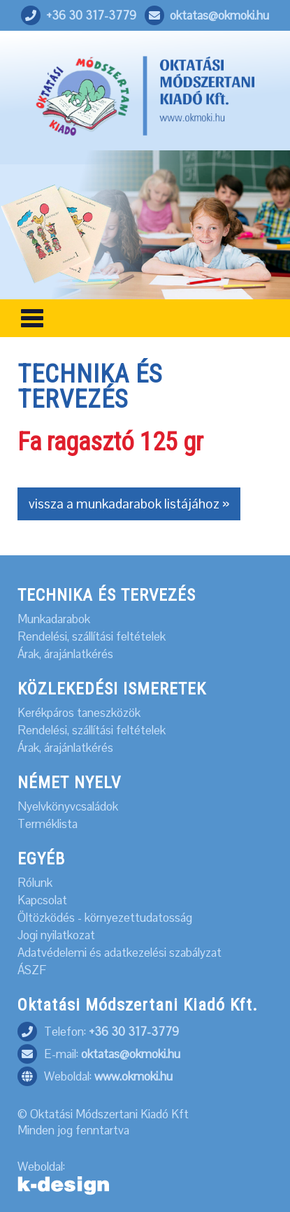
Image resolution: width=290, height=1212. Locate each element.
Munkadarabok (53, 619)
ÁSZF (31, 970)
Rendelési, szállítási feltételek (91, 636)
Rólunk (34, 883)
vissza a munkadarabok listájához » (129, 504)
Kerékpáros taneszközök (78, 713)
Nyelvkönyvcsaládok (67, 806)
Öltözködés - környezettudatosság (104, 918)
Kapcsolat (42, 900)
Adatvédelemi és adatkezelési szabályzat (119, 953)
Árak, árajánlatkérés (65, 654)
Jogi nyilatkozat (56, 935)
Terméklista (47, 824)
